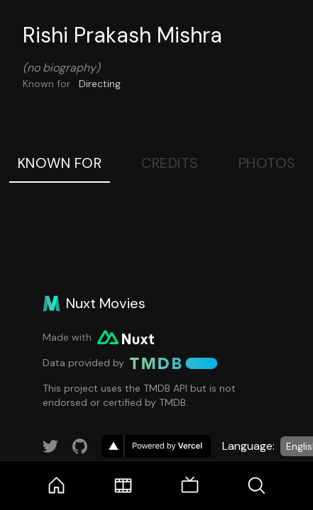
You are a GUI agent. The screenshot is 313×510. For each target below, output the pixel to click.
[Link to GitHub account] (80, 446)
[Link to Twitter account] (50, 446)
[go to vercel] (156, 446)
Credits (170, 163)
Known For (60, 163)
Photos (267, 163)
